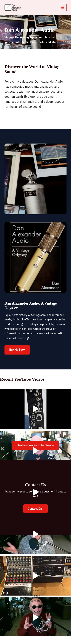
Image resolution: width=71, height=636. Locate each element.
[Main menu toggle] (63, 7)
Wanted (35, 595)
